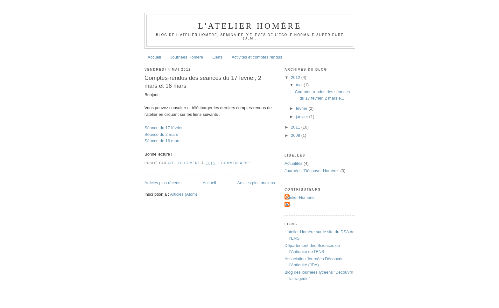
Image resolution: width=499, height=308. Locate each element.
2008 (296, 135)
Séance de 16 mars (162, 140)
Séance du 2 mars (161, 134)
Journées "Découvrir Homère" (312, 170)
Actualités (293, 163)
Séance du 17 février (163, 127)
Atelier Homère (300, 197)
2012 (296, 77)
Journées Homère (186, 57)
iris (289, 204)
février (302, 108)
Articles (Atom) (183, 194)
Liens (217, 57)
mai (300, 84)
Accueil (154, 57)
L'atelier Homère (249, 26)
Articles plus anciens (256, 182)
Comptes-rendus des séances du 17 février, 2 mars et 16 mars (202, 82)
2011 (296, 127)
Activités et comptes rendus (257, 57)
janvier (302, 116)
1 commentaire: (234, 163)
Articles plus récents (162, 182)
